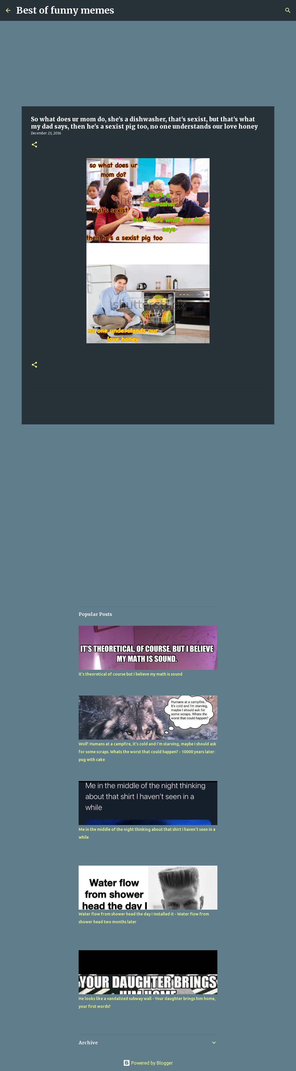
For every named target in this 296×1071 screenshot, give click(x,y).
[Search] (287, 10)
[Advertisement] (148, 63)
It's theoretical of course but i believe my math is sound (130, 674)
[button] (34, 145)
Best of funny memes (65, 10)
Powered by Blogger (148, 1062)
